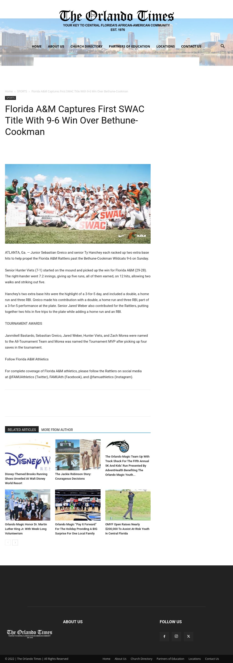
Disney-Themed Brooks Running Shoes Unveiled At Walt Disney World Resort (26, 478)
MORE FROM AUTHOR (57, 430)
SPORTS (22, 91)
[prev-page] (8, 542)
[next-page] (15, 542)
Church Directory (87, 46)
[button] (222, 47)
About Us (56, 46)
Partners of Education (129, 46)
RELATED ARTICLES (22, 430)
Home (37, 46)
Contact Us (191, 46)
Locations (165, 46)
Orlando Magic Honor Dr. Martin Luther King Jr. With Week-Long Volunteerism (26, 529)
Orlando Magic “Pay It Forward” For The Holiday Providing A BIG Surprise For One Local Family (76, 529)
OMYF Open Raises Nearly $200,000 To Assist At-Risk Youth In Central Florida (127, 529)
